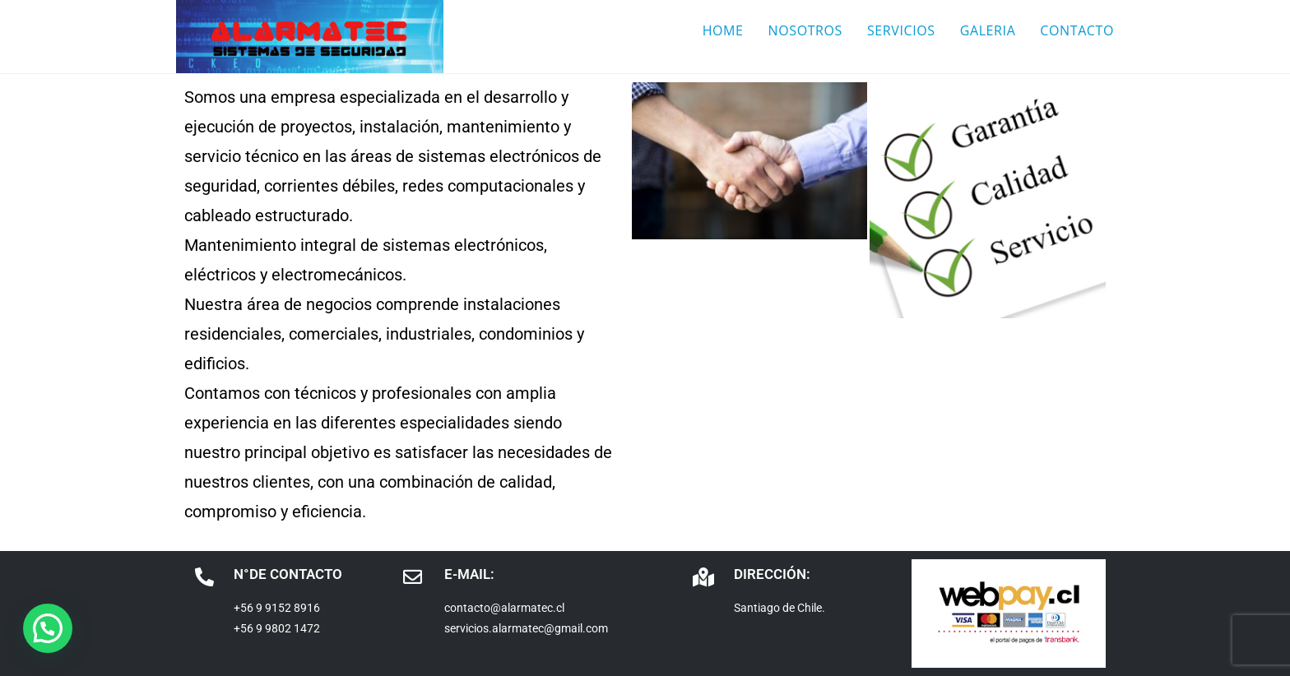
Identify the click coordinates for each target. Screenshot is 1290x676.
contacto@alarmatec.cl (504, 607)
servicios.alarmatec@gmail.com (526, 628)
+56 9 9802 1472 (277, 628)
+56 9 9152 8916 (277, 607)
